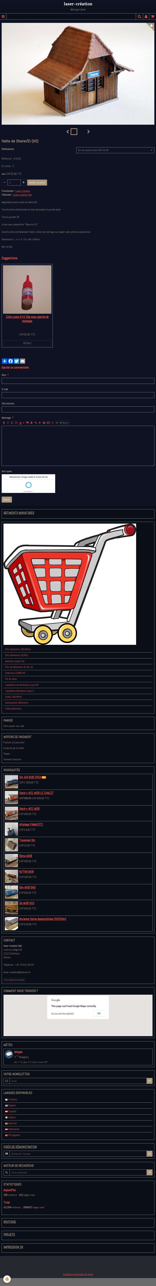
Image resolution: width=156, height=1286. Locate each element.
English (10, 1105)
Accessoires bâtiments (16, 702)
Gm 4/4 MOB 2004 (30, 777)
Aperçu (64, 422)
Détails (27, 343)
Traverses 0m (27, 840)
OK (99, 1013)
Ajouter (6, 499)
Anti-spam (7, 471)
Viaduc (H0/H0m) (13, 697)
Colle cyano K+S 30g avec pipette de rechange (27, 319)
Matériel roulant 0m (15, 661)
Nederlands (12, 1129)
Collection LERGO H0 (15, 673)
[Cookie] (7, 1279)
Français (11, 1099)
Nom (4, 375)
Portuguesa (12, 1135)
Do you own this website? (62, 1013)
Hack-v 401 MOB (29, 809)
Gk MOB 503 (26, 903)
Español (10, 1111)
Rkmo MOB (25, 856)
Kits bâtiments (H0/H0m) (18, 649)
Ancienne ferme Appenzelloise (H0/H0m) (42, 919)
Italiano (10, 1117)
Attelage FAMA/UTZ (31, 825)
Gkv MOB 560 (27, 888)
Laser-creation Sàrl (22, 194)
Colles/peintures (13, 708)
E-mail (5, 389)
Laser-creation (22, 191)
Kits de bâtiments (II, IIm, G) (19, 667)
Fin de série (11, 679)
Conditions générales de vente (78, 1274)
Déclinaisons (8, 149)
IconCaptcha (28, 491)
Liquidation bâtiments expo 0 (19, 691)
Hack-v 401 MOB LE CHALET (36, 793)
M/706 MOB (26, 872)
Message (6, 417)
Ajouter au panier (37, 182)
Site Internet (8, 403)
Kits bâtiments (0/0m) (16, 655)
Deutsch (11, 1123)
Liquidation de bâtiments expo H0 (21, 685)
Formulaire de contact (14, 979)
